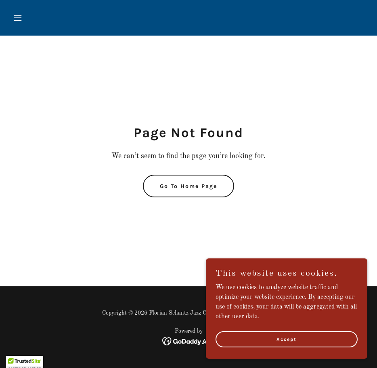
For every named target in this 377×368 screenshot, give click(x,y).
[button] (36, 18)
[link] (188, 341)
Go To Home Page (188, 186)
